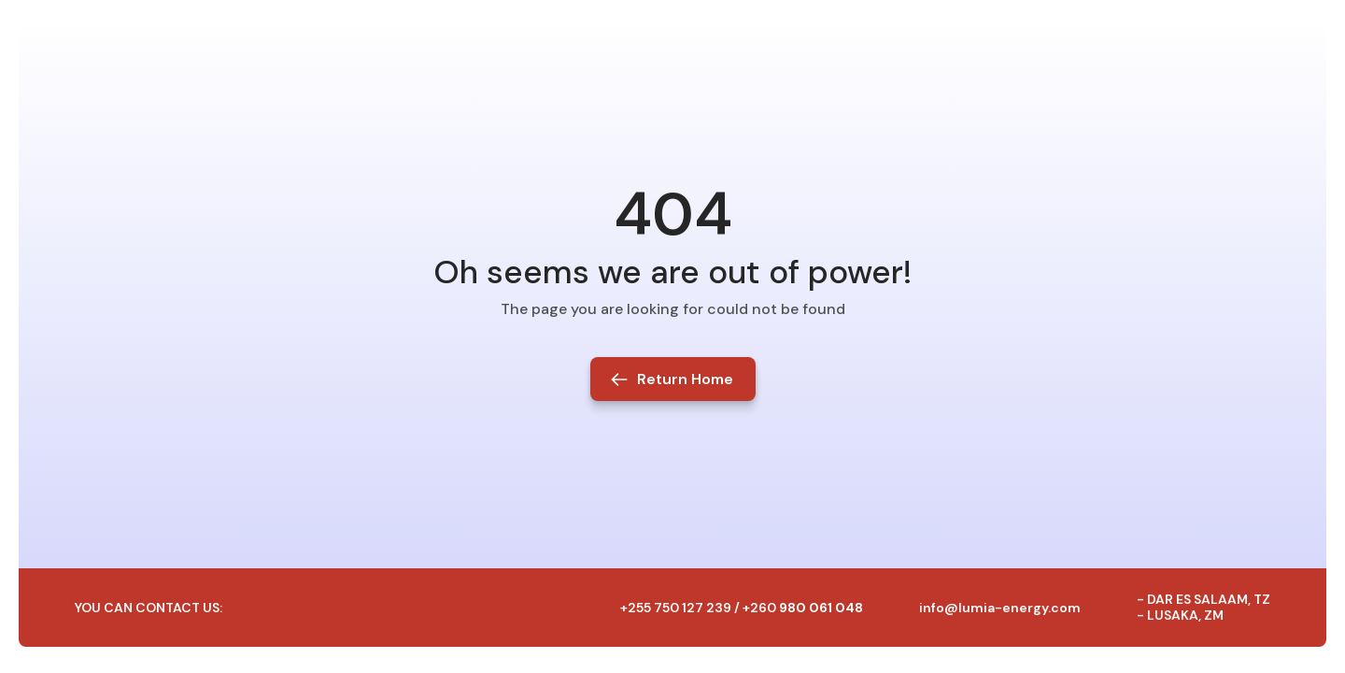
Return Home (685, 379)
